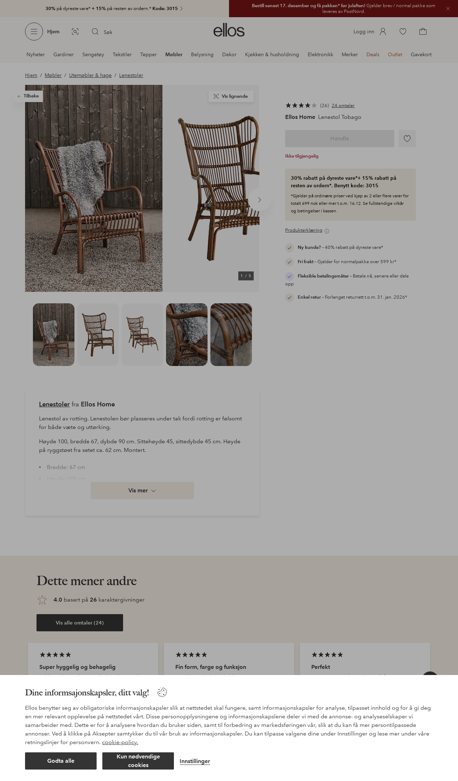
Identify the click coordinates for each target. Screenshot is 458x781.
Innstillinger (195, 761)
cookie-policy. (120, 742)
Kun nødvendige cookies (138, 760)
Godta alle (60, 760)
